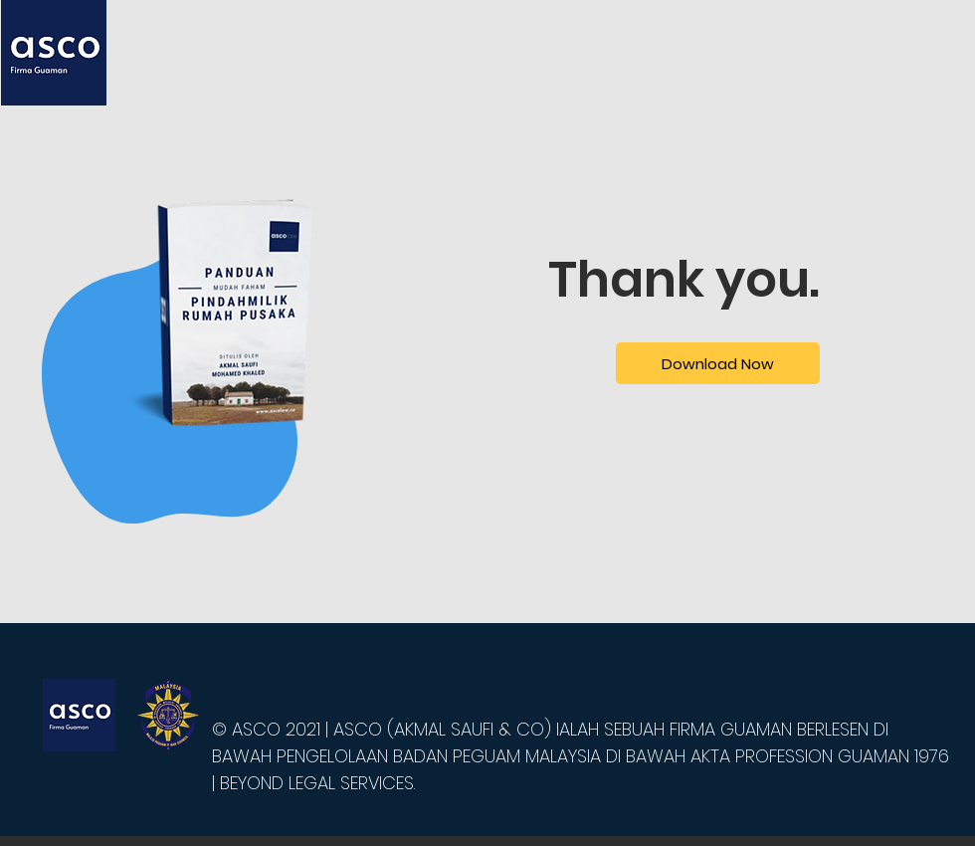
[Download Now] (718, 363)
